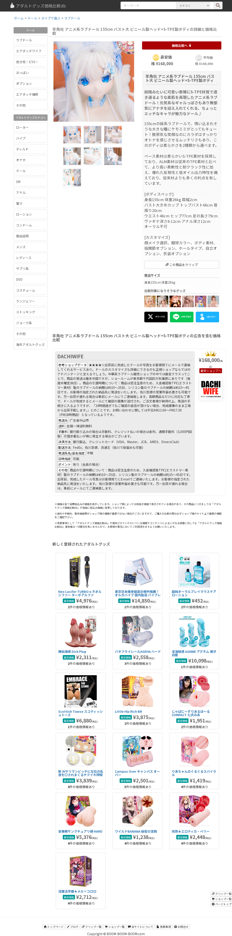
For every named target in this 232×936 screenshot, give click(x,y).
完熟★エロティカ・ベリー (191, 831)
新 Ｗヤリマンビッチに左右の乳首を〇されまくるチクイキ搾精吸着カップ (80, 775)
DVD (19, 279)
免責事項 (164, 927)
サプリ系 (22, 268)
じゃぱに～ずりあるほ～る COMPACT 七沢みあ (191, 713)
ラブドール (24, 40)
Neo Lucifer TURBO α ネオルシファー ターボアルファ (80, 593)
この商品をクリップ (181, 264)
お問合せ (181, 927)
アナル (21, 192)
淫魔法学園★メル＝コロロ (77, 891)
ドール (21, 171)
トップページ (53, 927)
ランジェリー (25, 301)
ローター (22, 127)
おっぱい (22, 72)
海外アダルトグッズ (30, 344)
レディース (23, 257)
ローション (24, 214)
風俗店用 (22, 236)
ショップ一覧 (115, 927)
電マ (19, 203)
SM (18, 181)
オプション (24, 83)
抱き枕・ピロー (27, 61)
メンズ (21, 247)
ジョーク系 (24, 323)
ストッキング (25, 312)
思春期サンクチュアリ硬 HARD (80, 831)
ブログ (72, 927)
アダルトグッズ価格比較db (38, 6)
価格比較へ (181, 45)
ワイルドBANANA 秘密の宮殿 (136, 831)
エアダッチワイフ (28, 51)
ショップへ (213, 370)
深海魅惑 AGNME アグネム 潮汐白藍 (194, 653)
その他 (21, 105)
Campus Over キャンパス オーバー (137, 773)
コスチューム (25, 290)
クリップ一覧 (92, 927)
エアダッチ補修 (27, 94)
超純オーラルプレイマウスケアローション (194, 593)
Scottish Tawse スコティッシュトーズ (80, 713)
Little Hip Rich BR (128, 711)
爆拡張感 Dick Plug (72, 651)
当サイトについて (140, 927)
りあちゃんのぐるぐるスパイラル (194, 773)
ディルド (22, 149)
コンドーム (24, 225)
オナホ (21, 160)
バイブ (21, 138)
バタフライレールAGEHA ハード (138, 651)
